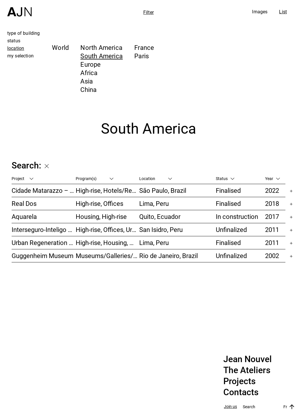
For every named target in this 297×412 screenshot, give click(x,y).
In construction (237, 216)
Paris (141, 56)
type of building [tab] (23, 33)
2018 (272, 203)
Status (225, 178)
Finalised (228, 190)
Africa (88, 72)
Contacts (240, 392)
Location (155, 178)
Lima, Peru (154, 203)
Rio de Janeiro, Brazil (168, 255)
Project (22, 178)
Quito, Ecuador (159, 216)
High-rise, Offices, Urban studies (108, 229)
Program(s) (94, 178)
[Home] (19, 8)
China (88, 89)
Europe (90, 64)
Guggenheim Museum (42, 255)
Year (272, 178)
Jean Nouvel (247, 359)
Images (259, 11)
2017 (272, 216)
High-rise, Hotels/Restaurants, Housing (108, 190)
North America (101, 47)
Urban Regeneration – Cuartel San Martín (44, 242)
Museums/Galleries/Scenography (108, 255)
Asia (86, 81)
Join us (230, 406)
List (283, 11)
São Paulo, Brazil (162, 190)
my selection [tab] (20, 55)
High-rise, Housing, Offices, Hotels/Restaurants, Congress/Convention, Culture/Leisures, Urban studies (108, 242)
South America (101, 56)
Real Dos (24, 203)
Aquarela (24, 216)
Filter (148, 12)
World (60, 47)
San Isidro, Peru (161, 229)
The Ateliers (246, 370)
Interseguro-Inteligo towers (44, 229)
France (144, 47)
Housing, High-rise (101, 216)
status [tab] (13, 40)
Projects (239, 381)
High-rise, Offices (99, 203)
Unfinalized (231, 229)
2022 (272, 190)
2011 (272, 229)
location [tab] (15, 48)
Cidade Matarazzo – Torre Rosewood (44, 190)
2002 (272, 255)
